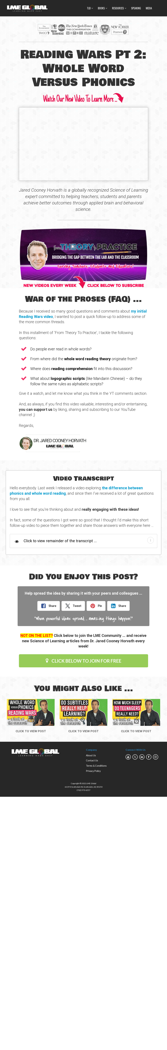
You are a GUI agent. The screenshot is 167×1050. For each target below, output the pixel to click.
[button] (150, 540)
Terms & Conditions (96, 765)
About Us (91, 755)
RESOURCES (118, 8)
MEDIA (149, 8)
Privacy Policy (93, 771)
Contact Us (92, 760)
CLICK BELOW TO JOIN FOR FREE (83, 661)
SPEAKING (136, 8)
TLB (89, 8)
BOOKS (101, 8)
